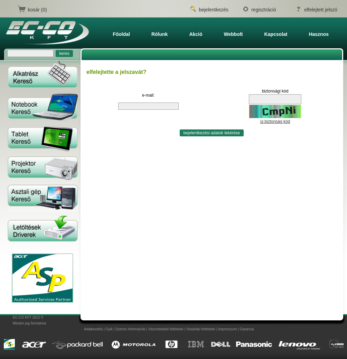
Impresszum (227, 329)
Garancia (247, 329)
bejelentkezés (213, 9)
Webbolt (233, 34)
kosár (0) (37, 9)
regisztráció (263, 9)
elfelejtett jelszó (320, 9)
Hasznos (319, 34)
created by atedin (26, 329)
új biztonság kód (275, 121)
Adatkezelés (93, 329)
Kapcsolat (276, 34)
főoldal (121, 34)
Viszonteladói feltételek (166, 329)
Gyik (109, 329)
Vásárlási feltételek (200, 329)
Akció (195, 34)
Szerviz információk (130, 329)
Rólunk (159, 34)
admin (338, 329)
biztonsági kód (275, 91)
